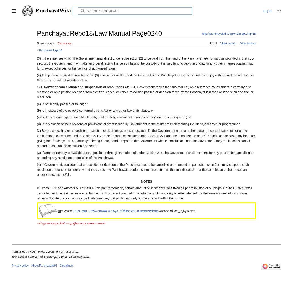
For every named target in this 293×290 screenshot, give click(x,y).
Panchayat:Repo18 (50, 50)
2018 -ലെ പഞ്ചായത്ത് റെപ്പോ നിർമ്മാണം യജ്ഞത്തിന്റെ (115, 211)
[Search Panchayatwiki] (135, 11)
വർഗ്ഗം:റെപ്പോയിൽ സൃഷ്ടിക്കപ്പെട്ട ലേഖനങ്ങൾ (71, 223)
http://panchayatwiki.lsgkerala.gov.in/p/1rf (229, 33)
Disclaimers (67, 265)
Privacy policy (20, 265)
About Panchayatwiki (44, 265)
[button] (14, 11)
